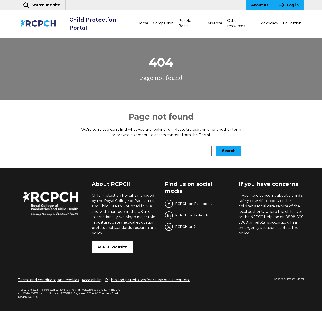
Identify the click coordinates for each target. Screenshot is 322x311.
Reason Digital (295, 279)
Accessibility (92, 280)
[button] (42, 5)
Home (142, 23)
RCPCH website (112, 247)
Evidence (214, 23)
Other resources (236, 23)
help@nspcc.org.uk (271, 222)
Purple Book (184, 23)
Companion (163, 23)
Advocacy (269, 23)
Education (292, 23)
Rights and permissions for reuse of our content (147, 280)
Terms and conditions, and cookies (48, 280)
